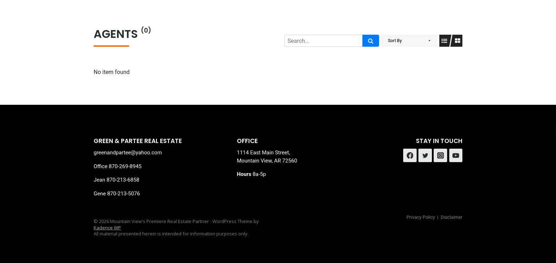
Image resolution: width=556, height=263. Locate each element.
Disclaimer (451, 217)
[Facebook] (410, 155)
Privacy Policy (421, 217)
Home (203, 18)
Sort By (395, 40)
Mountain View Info (324, 18)
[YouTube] (456, 155)
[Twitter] (425, 155)
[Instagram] (440, 155)
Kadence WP (107, 227)
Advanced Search (253, 18)
